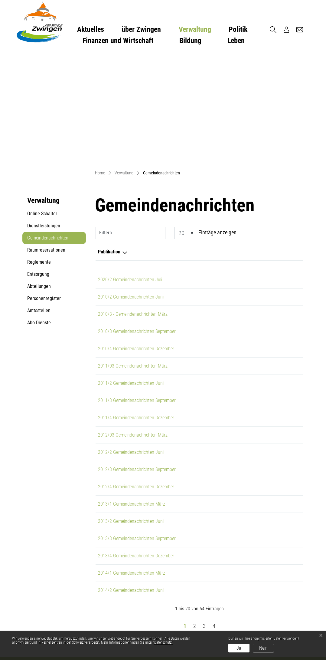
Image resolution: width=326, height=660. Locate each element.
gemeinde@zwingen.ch (115, 581)
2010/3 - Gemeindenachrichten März (133, 201)
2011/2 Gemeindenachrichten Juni (131, 270)
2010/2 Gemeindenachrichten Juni (131, 184)
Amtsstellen (39, 197)
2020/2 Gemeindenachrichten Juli (130, 167)
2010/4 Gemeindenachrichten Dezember (136, 236)
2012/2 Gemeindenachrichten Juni (131, 339)
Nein (263, 648)
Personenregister (44, 185)
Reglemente (39, 149)
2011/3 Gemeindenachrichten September (137, 287)
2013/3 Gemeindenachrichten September (137, 425)
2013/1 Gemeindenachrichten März (131, 391)
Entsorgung (38, 161)
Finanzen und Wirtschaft (118, 40)
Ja (238, 648)
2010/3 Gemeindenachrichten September (137, 218)
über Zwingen (141, 29)
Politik (238, 29)
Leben (236, 40)
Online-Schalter (42, 101)
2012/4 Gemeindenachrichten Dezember (136, 374)
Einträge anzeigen (205, 120)
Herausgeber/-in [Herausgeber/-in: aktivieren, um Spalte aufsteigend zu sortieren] (234, 139)
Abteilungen (39, 173)
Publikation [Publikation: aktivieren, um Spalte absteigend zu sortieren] (109, 139)
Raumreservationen (46, 137)
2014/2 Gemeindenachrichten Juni (131, 477)
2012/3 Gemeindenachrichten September (137, 356)
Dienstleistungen (43, 113)
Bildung (190, 40)
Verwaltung (195, 29)
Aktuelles (90, 29)
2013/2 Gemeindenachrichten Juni (131, 408)
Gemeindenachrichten (47, 126)
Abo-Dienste (39, 210)
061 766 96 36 (105, 574)
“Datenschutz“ (162, 642)
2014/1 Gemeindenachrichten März (131, 460)
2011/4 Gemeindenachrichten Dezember (136, 305)
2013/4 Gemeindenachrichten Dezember (136, 443)
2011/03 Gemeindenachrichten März (133, 253)
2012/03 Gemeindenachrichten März (133, 322)
